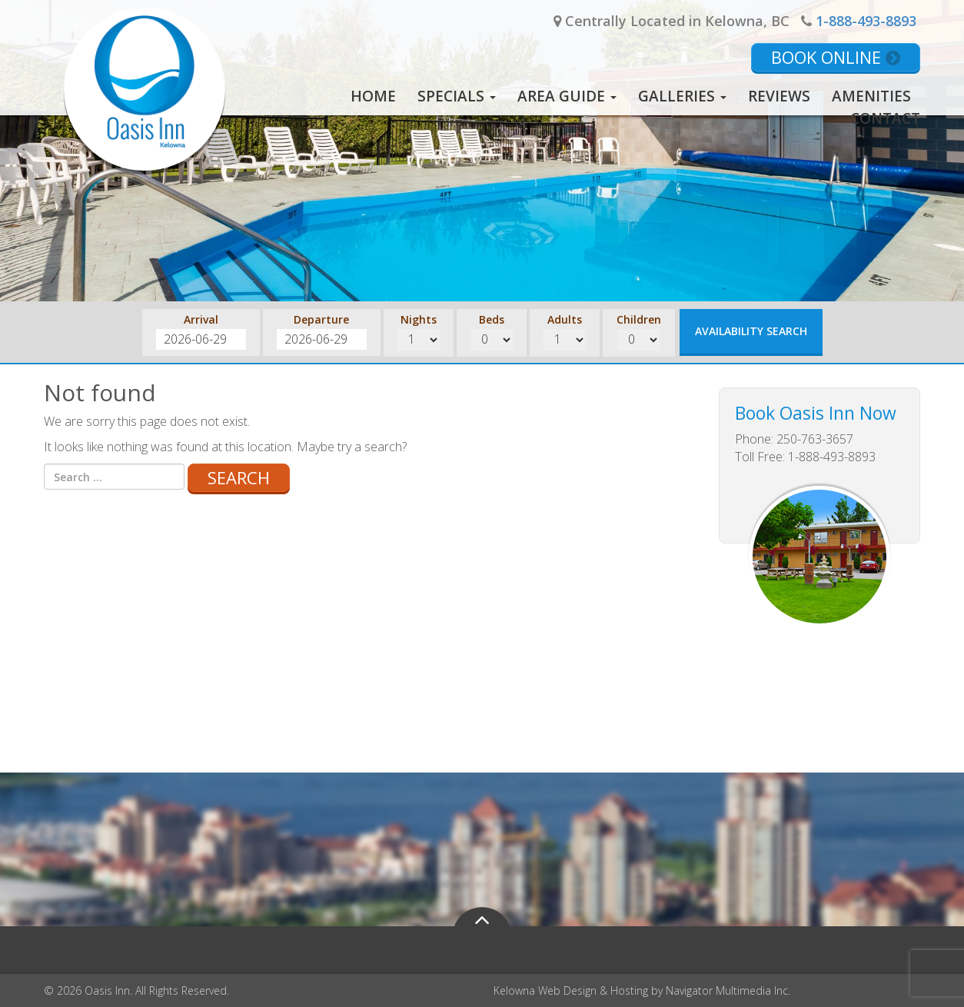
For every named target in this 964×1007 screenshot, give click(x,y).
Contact (885, 118)
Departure (321, 319)
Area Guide (567, 96)
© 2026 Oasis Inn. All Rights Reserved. (136, 990)
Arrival (201, 319)
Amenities (871, 96)
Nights (419, 319)
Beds (491, 319)
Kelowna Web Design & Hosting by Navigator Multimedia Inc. (642, 990)
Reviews (779, 96)
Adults (564, 319)
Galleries (682, 96)
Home (373, 96)
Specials (456, 96)
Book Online (835, 56)
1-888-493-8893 (866, 21)
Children (639, 319)
